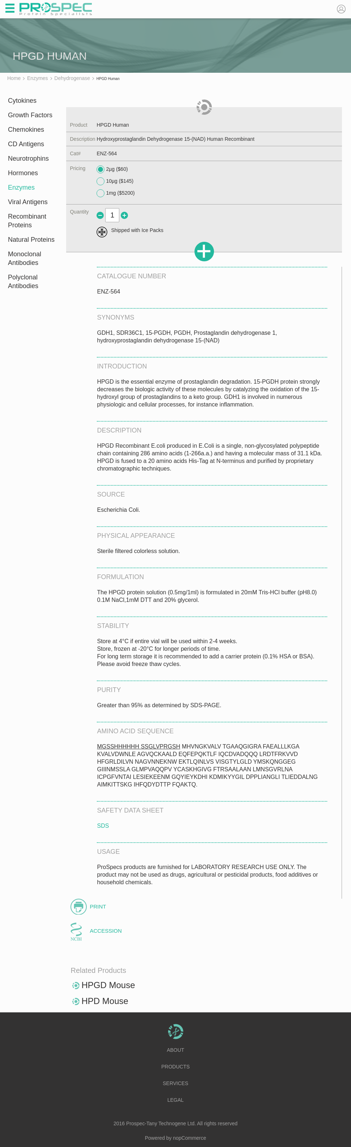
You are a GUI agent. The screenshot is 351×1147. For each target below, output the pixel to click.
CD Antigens (26, 144)
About (175, 1050)
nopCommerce (189, 1138)
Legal (175, 1100)
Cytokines (22, 100)
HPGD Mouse (108, 985)
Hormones (23, 173)
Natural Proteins (31, 239)
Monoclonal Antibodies (24, 258)
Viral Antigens (28, 202)
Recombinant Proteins (27, 221)
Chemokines (26, 129)
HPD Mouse (104, 1001)
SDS (103, 826)
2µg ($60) (112, 169)
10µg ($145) (115, 181)
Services (175, 1083)
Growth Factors (30, 115)
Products (175, 1067)
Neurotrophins (28, 158)
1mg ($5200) (115, 193)
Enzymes (21, 187)
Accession (105, 931)
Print (98, 906)
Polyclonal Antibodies (23, 282)
